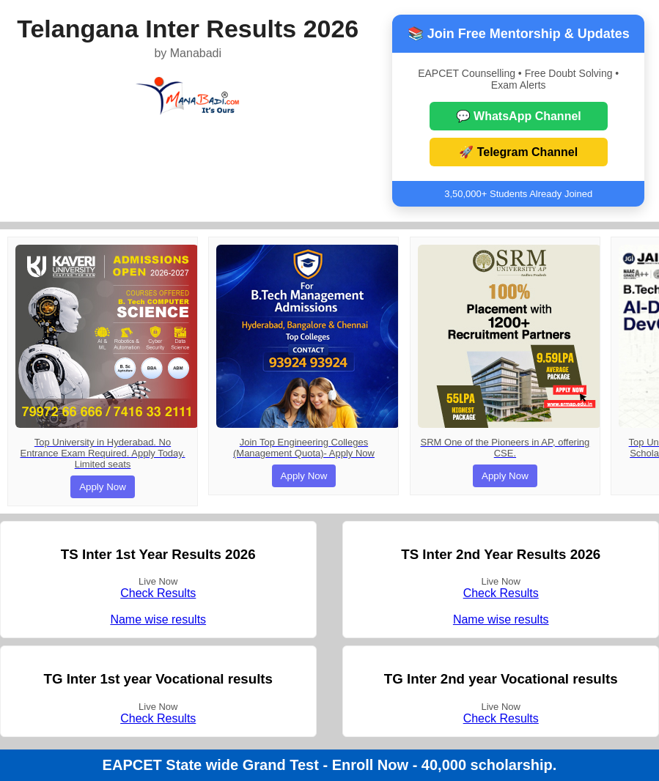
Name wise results (158, 619)
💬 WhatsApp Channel (518, 116)
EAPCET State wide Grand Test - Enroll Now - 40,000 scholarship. (330, 765)
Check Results (158, 593)
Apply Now (102, 486)
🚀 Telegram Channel (518, 152)
